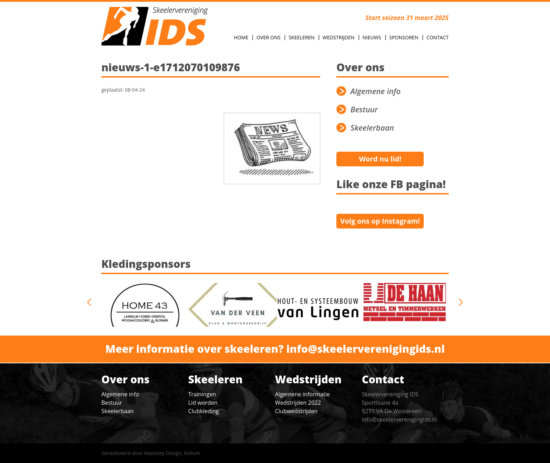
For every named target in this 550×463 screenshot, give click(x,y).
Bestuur (364, 109)
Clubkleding (203, 411)
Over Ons (268, 37)
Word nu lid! (380, 159)
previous (92, 302)
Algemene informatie (302, 394)
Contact (438, 37)
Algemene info (375, 91)
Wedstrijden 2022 (298, 402)
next (458, 302)
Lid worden (202, 402)
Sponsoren (403, 37)
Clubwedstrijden (296, 411)
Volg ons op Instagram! (380, 221)
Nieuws (372, 37)
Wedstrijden (339, 37)
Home (241, 37)
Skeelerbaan (372, 127)
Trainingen (202, 394)
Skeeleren (302, 37)
